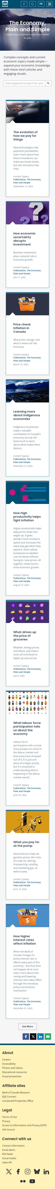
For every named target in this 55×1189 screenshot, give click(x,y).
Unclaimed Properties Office (17, 1100)
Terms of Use (9, 1117)
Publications (19, 179)
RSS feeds (7, 1154)
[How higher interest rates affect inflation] (27, 916)
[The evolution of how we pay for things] (27, 112)
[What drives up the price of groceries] (27, 612)
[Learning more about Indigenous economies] (27, 391)
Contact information (13, 1145)
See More (27, 1026)
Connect (9, 1096)
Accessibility (9, 1063)
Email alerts (8, 1150)
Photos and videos (12, 1067)
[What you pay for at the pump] (27, 822)
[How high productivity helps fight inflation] (27, 493)
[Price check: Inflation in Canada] (27, 304)
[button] (26, 1036)
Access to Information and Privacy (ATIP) (24, 1125)
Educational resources (14, 1072)
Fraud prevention (11, 1076)
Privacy (6, 1121)
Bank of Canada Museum (16, 1092)
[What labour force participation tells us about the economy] (27, 703)
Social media (9, 1158)
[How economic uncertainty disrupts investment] (27, 213)
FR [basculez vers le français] (41, 3)
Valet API (7, 1162)
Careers (6, 1059)
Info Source (8, 1129)
